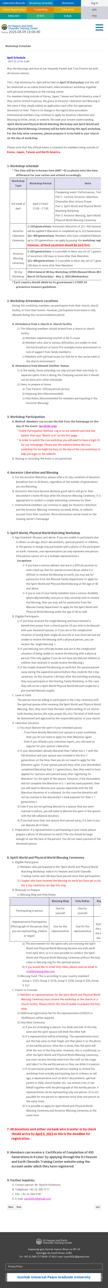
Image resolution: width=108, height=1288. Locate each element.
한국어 (40, 16)
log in (94, 3)
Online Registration (13, 9)
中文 (94, 16)
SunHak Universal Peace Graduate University (54, 1277)
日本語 (67, 16)
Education (67, 9)
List (98, 1207)
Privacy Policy (15, 1266)
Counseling (40, 9)
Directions (67, 3)
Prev (19, 1207)
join (94, 9)
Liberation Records (13, 3)
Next (10, 1207)
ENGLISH (13, 16)
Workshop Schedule (40, 3)
